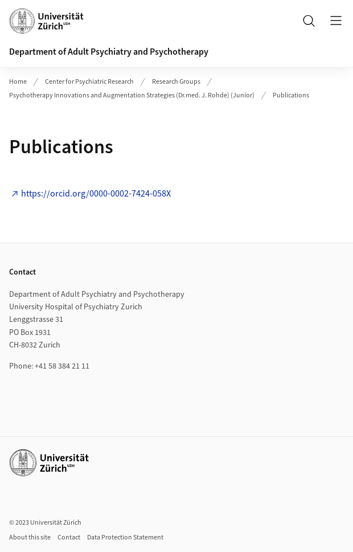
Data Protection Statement (125, 537)
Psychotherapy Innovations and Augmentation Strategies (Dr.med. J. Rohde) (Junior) (132, 95)
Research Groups (176, 82)
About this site (30, 537)
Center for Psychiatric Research (89, 82)
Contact (69, 537)
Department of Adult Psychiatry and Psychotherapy (108, 52)
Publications (291, 95)
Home (18, 82)
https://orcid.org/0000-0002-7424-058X (96, 193)
